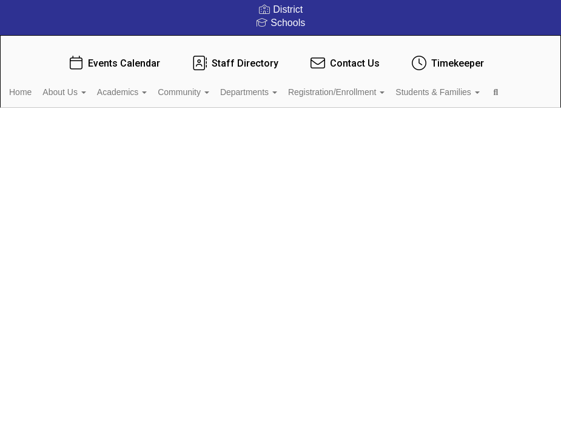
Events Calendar (113, 57)
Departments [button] (296, 86)
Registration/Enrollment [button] (391, 86)
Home (39, 86)
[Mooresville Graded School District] (280, 43)
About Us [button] (90, 86)
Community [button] (224, 86)
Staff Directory (234, 57)
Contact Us (344, 57)
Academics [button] (155, 86)
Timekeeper (447, 57)
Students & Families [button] (70, 116)
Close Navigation (191, 121)
